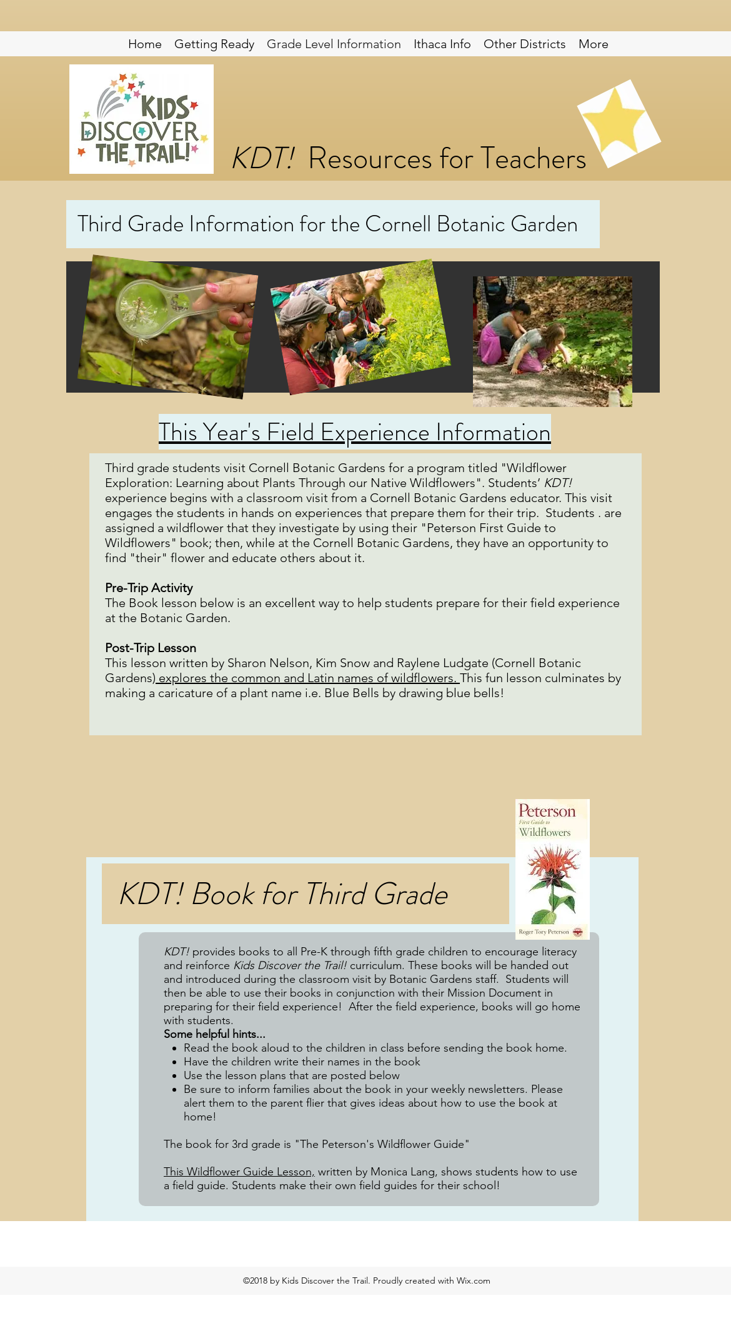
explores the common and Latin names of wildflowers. (308, 677)
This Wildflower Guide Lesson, (239, 1172)
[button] (524, 43)
